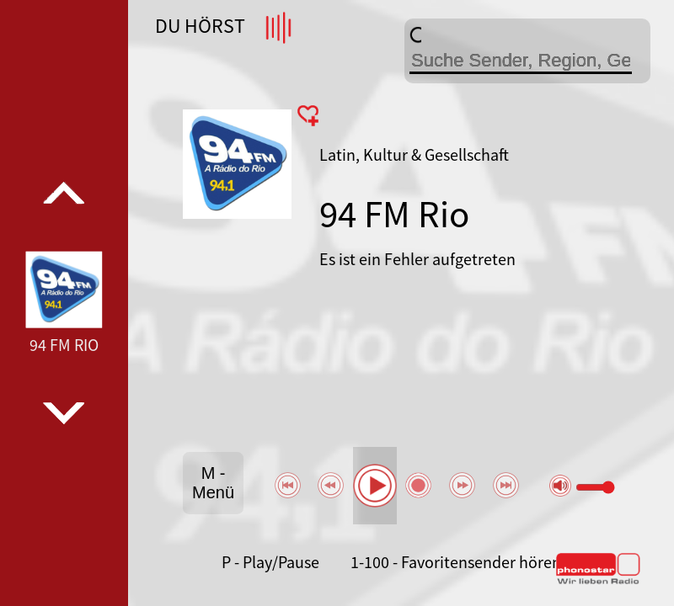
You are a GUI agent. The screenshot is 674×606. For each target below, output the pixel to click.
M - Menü (213, 483)
